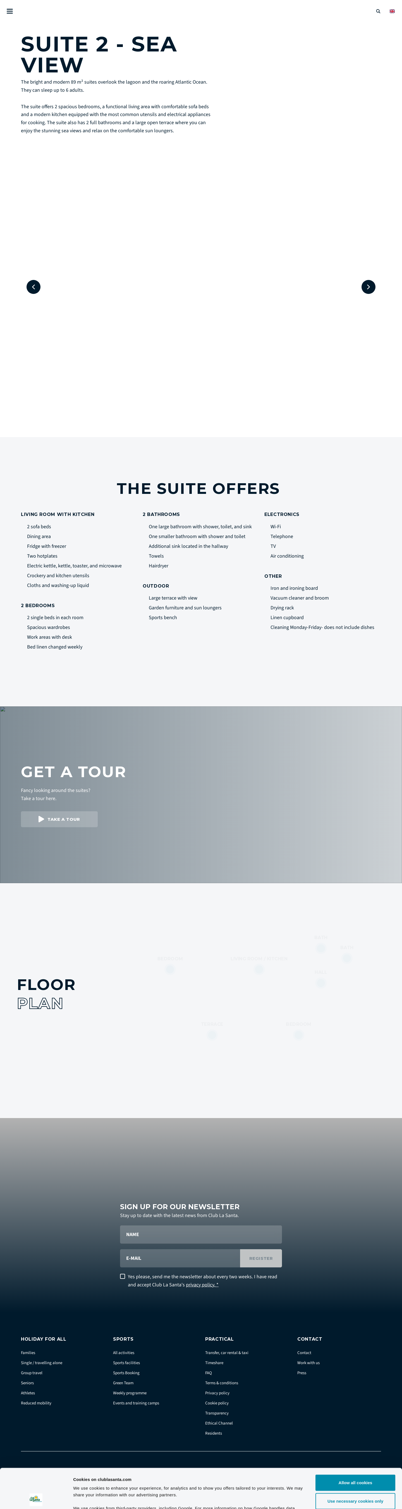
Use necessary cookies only (355, 1461)
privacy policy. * (202, 1284)
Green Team (123, 1383)
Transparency (217, 1413)
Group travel (31, 1373)
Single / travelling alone (41, 1363)
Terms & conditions (221, 1383)
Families (28, 1353)
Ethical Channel (219, 1423)
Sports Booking (126, 1373)
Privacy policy (217, 1393)
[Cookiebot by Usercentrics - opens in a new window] (36, 1498)
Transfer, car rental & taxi (226, 1353)
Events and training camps (136, 1403)
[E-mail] (180, 1258)
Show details (293, 1498)
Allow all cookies (355, 1442)
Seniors (27, 1383)
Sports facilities (126, 1363)
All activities (123, 1353)
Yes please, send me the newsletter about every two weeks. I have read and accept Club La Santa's (202, 1280)
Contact (304, 1353)
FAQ (208, 1373)
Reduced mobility (36, 1403)
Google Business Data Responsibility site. (197, 1475)
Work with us (308, 1363)
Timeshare (214, 1363)
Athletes (28, 1393)
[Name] (201, 1234)
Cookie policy (217, 1403)
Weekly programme (130, 1393)
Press (301, 1373)
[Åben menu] (10, 11)
